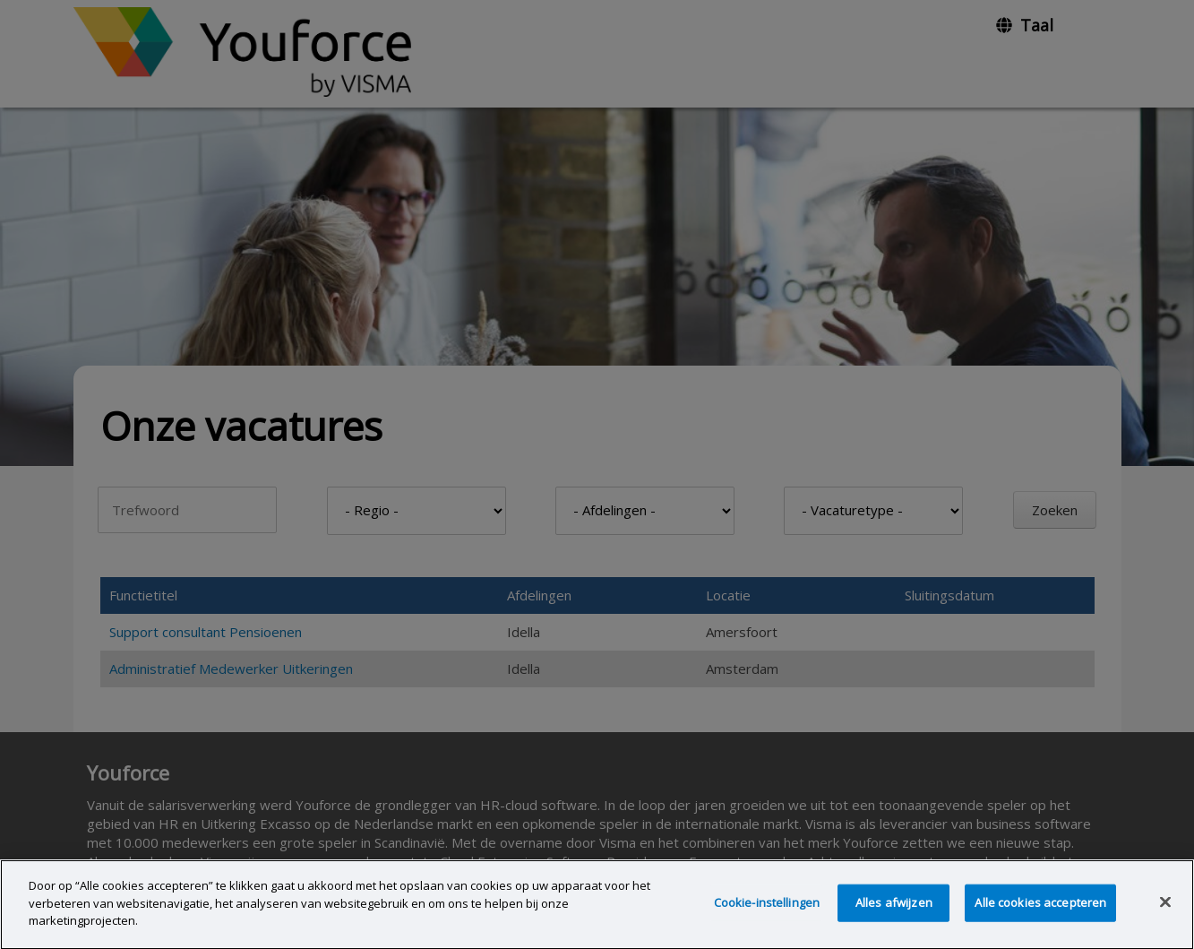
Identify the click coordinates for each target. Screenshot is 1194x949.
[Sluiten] (1165, 905)
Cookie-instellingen (767, 905)
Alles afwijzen (893, 905)
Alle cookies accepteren (1040, 905)
